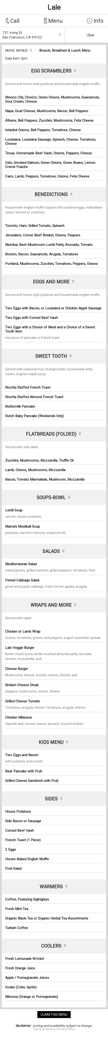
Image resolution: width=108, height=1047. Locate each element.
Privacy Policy (66, 1029)
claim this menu (54, 1014)
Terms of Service (44, 1029)
